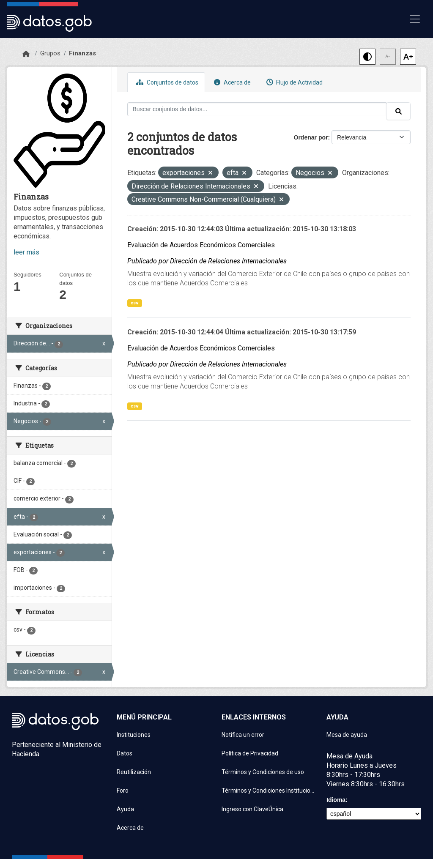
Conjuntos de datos (166, 82)
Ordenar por (311, 137)
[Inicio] (26, 54)
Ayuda (125, 809)
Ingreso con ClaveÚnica (252, 809)
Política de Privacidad (250, 753)
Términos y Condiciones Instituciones (269, 790)
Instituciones (134, 734)
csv (135, 303)
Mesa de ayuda (346, 734)
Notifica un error (243, 734)
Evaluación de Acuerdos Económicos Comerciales (201, 245)
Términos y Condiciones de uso (263, 772)
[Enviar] (398, 111)
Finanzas (82, 53)
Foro (123, 790)
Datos (124, 753)
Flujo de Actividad (293, 82)
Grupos (50, 53)
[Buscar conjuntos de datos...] (257, 109)
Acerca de (231, 82)
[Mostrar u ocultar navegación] (414, 19)
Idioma (335, 799)
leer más (26, 252)
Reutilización (134, 772)
